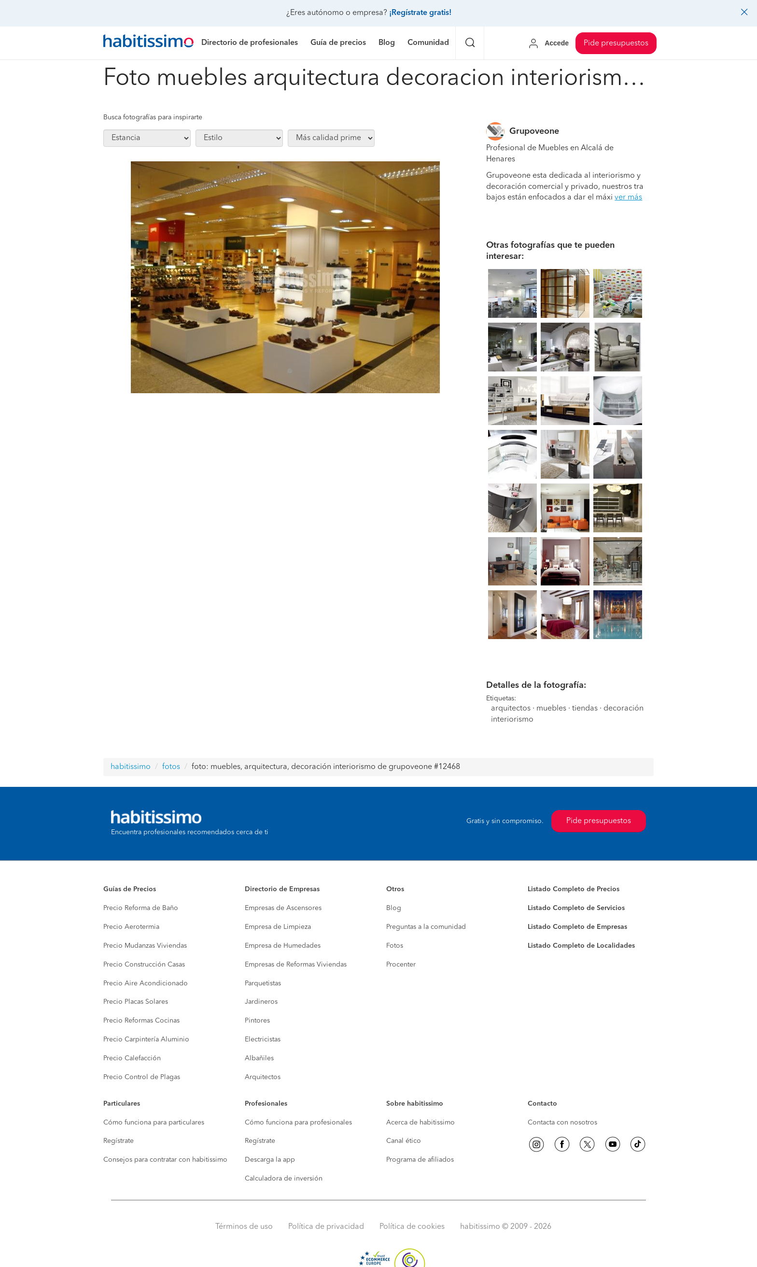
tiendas (585, 708)
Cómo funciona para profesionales (298, 1122)
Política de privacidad (326, 1227)
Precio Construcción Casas (144, 964)
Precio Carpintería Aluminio (146, 1039)
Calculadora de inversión (283, 1178)
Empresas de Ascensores (283, 908)
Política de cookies (412, 1227)
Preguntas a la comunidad (426, 927)
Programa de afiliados (420, 1159)
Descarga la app (270, 1159)
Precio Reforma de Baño (140, 908)
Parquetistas (263, 983)
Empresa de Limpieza (278, 927)
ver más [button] (628, 197)
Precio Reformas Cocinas (141, 1020)
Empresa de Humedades (283, 945)
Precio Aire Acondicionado (145, 983)
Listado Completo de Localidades (581, 945)
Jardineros (261, 1001)
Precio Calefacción (132, 1058)
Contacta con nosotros (562, 1122)
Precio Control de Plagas (141, 1077)
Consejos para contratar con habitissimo (165, 1159)
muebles (551, 708)
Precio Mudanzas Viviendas (145, 945)
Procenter (401, 964)
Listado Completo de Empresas (577, 927)
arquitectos (511, 708)
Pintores (257, 1020)
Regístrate (118, 1141)
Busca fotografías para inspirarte (152, 117)
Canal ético (403, 1141)
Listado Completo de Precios (573, 889)
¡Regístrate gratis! (420, 13)
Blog (393, 908)
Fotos (394, 945)
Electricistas (262, 1039)
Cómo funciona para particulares (153, 1122)
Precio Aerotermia (131, 927)
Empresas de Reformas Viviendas (296, 964)
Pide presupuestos (616, 43)
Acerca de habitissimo (420, 1122)
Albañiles (259, 1058)
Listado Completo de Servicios (576, 908)
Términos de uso (244, 1227)
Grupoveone (534, 131)
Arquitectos (262, 1077)
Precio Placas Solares (135, 1001)
